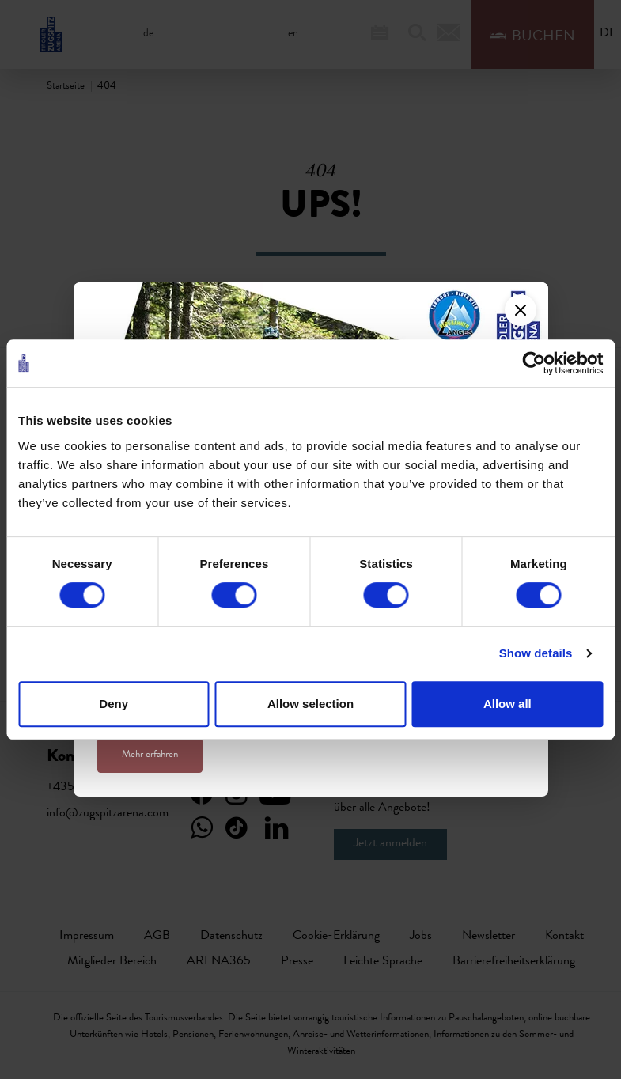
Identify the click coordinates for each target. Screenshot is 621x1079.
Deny (113, 703)
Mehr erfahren (150, 755)
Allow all (507, 703)
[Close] (520, 310)
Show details (536, 653)
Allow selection (310, 703)
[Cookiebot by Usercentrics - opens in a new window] (533, 363)
